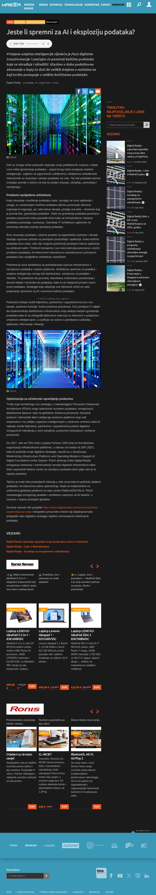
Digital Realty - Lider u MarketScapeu (27, 546)
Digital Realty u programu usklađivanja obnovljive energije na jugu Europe (137, 248)
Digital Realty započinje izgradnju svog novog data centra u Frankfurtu (47, 541)
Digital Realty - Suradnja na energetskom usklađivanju (37, 551)
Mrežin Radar (33, 9)
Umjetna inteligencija (35, 22)
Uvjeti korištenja (25, 892)
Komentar (93, 7)
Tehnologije (75, 7)
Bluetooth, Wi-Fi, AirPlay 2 (82, 756)
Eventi (107, 7)
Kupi (32, 686)
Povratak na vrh (143, 830)
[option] (21, 631)
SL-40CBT (45, 754)
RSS (8, 892)
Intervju (57, 7)
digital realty (52, 22)
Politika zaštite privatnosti (53, 892)
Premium (120, 7)
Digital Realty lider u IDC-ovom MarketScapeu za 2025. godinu (138, 222)
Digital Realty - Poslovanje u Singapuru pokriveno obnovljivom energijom (138, 277)
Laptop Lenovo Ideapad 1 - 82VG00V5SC (49, 635)
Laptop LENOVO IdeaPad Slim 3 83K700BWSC (82, 635)
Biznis (45, 7)
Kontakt (109, 892)
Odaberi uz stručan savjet (19, 756)
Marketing (94, 892)
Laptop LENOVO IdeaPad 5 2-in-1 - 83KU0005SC (18, 635)
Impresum (78, 892)
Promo (10, 22)
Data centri (20, 22)
